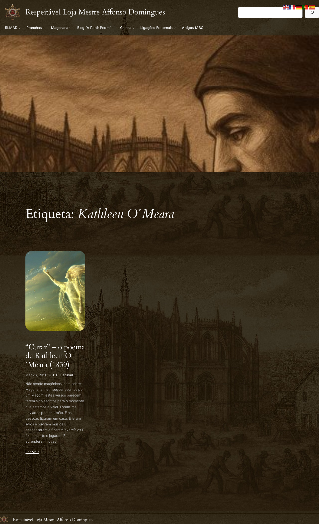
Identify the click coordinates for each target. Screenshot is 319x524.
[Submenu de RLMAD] (19, 28)
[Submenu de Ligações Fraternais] (175, 28)
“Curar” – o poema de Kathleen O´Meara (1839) (55, 356)
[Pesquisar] (312, 12)
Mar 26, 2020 (36, 375)
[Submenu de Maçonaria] (70, 28)
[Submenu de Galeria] (133, 28)
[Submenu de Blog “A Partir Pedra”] (113, 28)
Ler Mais (32, 452)
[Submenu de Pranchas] (44, 28)
